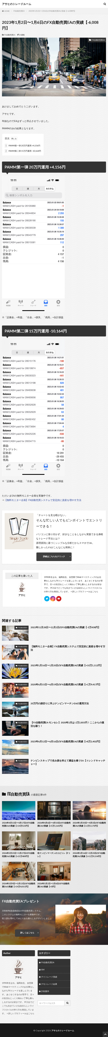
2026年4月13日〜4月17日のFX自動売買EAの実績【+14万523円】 (18, 824)
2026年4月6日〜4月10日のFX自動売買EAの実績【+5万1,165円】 (54, 824)
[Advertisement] (89, 963)
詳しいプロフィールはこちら (85, 591)
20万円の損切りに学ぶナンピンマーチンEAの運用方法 (60, 703)
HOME (7, 11)
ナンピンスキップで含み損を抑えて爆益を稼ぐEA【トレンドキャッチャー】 (68, 762)
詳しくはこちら (27, 933)
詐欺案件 (45, 991)
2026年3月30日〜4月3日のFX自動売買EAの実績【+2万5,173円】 (89, 824)
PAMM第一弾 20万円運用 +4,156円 (22, 146)
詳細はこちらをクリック (54, 556)
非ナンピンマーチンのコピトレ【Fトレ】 (53, 854)
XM (42, 970)
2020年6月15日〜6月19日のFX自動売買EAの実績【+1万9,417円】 (66, 684)
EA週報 (22, 35)
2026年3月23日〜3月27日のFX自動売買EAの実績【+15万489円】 (18, 854)
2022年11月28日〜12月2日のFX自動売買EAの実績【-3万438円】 (65, 627)
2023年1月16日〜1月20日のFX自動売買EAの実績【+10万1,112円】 (67, 665)
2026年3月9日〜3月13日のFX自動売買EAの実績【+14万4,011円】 (18, 885)
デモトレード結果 (49, 984)
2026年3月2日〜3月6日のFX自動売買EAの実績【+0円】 (53, 885)
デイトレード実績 (49, 977)
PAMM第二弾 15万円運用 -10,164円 (23, 151)
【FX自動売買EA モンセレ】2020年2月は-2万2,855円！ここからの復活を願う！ (67, 724)
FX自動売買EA (19, 11)
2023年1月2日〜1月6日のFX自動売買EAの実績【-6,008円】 (52, 11)
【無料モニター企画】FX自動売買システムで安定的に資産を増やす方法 (42, 500)
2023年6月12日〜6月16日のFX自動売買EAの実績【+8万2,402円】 (66, 741)
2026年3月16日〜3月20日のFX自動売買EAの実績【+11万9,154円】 (89, 854)
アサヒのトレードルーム (16, 4)
